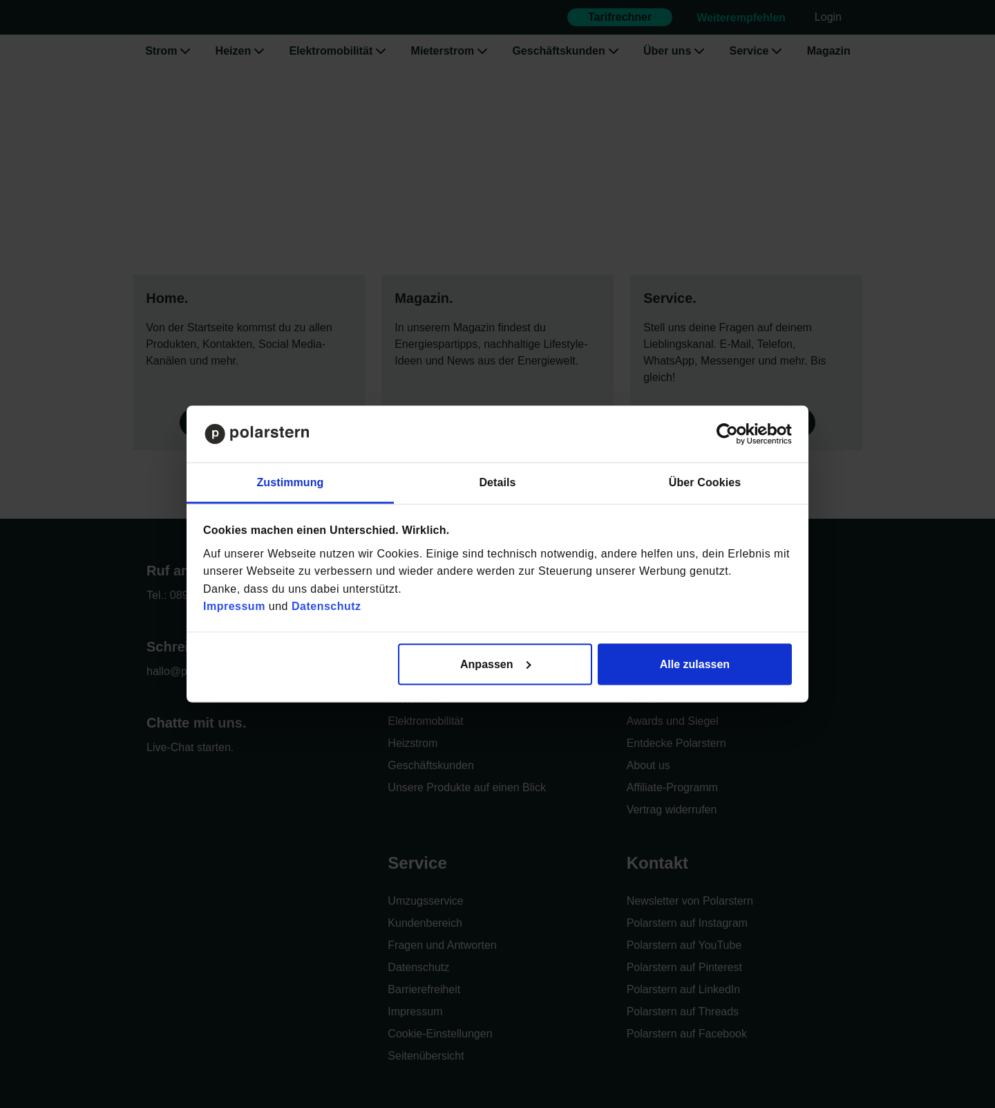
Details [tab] (497, 482)
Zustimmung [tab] (290, 482)
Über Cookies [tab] (705, 482)
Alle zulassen (695, 664)
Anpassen (495, 664)
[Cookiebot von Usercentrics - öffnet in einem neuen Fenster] (731, 434)
